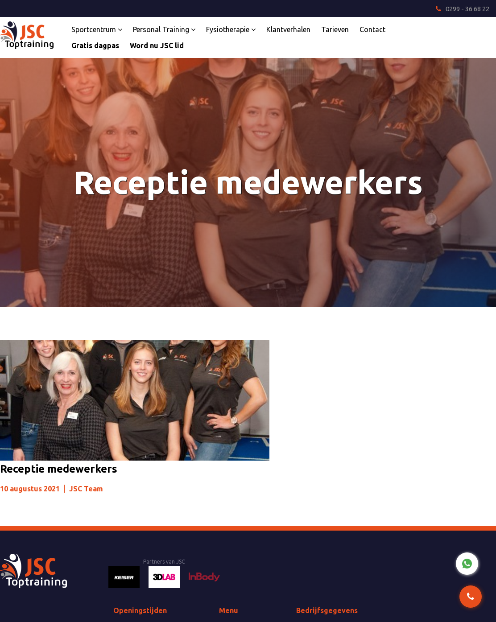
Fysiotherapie (231, 29)
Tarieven (335, 29)
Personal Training (164, 29)
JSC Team (86, 489)
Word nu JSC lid (157, 45)
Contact (372, 29)
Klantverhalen (288, 29)
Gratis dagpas (95, 45)
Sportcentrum (96, 29)
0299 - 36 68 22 (462, 8)
